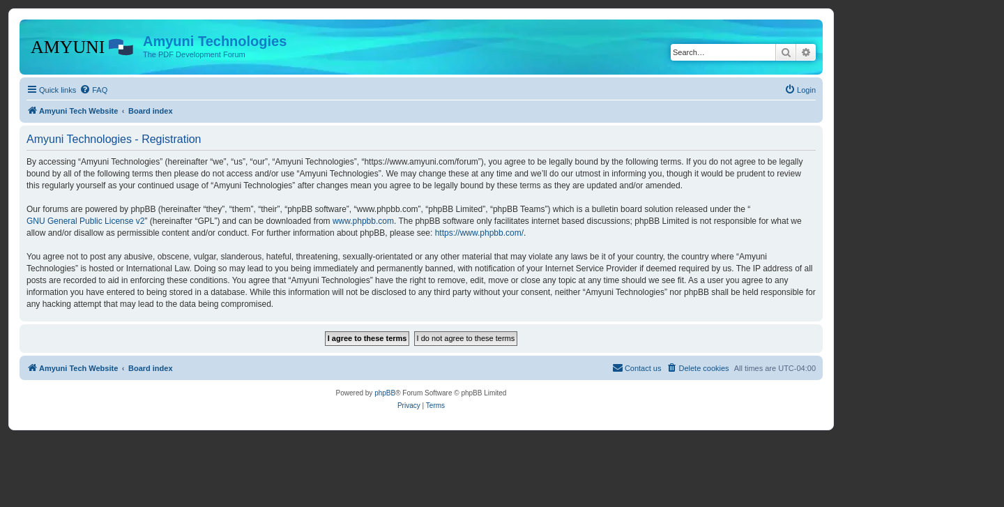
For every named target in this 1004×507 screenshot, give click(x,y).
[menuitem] (93, 90)
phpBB (384, 393)
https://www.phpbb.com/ (479, 233)
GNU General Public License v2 (85, 221)
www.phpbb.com (363, 221)
